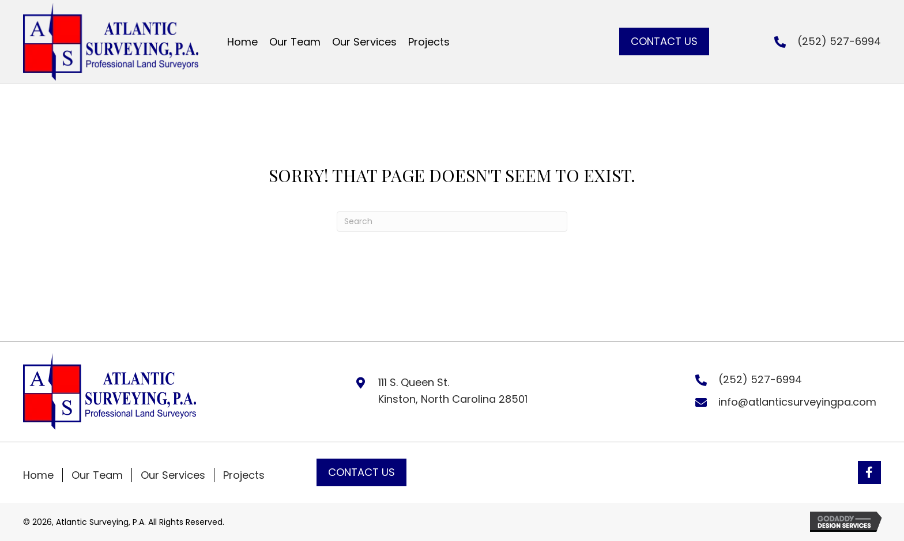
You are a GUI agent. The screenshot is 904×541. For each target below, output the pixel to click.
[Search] (452, 221)
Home (38, 475)
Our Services (173, 475)
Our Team (97, 475)
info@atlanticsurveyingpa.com (797, 402)
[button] (664, 42)
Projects (244, 475)
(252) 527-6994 (839, 41)
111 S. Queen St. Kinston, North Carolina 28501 (453, 390)
